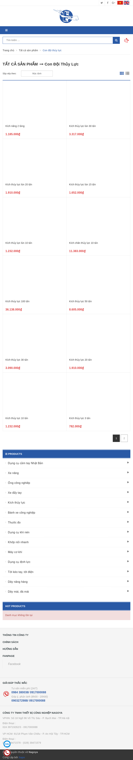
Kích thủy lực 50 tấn (80, 301)
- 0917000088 (29, 727)
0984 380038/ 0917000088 (28, 692)
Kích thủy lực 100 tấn (17, 301)
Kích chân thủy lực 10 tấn (83, 242)
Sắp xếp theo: (9, 73)
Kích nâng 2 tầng (14, 126)
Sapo (22, 757)
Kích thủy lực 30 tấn (16, 359)
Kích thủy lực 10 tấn (16, 418)
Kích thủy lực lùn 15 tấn (82, 184)
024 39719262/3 (12, 727)
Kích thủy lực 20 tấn (80, 359)
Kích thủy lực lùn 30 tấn (82, 126)
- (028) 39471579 (31, 742)
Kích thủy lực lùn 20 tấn (18, 184)
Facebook (14, 663)
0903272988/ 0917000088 (28, 700)
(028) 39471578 (12, 742)
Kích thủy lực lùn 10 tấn (18, 242)
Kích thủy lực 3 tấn (79, 418)
